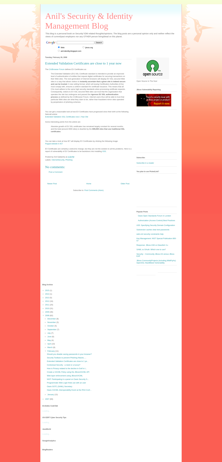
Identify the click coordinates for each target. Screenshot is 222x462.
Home (88, 184)
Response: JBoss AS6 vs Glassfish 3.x (152, 245)
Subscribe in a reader (145, 163)
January (51, 394)
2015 (47, 290)
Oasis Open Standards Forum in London (154, 216)
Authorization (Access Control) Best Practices (156, 220)
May (49, 340)
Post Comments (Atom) (93, 190)
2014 (47, 294)
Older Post (125, 184)
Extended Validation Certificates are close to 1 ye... (67, 361)
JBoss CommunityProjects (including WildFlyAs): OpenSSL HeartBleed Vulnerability (156, 261)
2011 (47, 305)
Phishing (68, 160)
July (49, 333)
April (49, 344)
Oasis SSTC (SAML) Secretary (59, 386)
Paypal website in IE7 (54, 144)
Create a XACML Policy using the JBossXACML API (68, 372)
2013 (47, 298)
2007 (47, 399)
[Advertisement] (157, 132)
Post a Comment (55, 172)
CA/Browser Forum (57, 69)
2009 (47, 312)
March (50, 347)
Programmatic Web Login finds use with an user (66, 383)
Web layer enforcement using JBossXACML (65, 376)
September (52, 329)
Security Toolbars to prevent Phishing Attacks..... (66, 358)
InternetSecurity (58, 160)
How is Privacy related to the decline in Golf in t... (67, 368)
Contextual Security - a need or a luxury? (63, 365)
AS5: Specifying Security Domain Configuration (155, 225)
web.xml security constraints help (150, 234)
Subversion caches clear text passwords (152, 230)
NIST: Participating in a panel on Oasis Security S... (68, 379)
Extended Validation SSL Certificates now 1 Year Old (66, 117)
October (51, 326)
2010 (47, 308)
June (49, 337)
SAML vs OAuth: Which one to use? (151, 249)
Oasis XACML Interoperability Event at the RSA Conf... (69, 390)
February (51, 351)
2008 (47, 315)
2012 (47, 301)
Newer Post (52, 184)
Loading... (46, 411)
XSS (104, 151)
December (51, 319)
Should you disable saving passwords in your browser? (69, 354)
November (51, 322)
